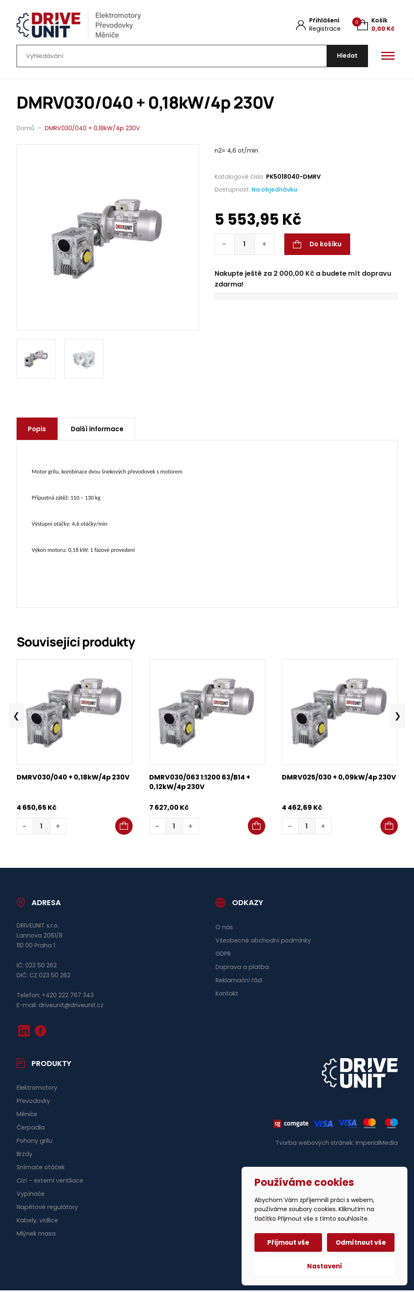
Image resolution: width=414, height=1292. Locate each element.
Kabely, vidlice (37, 1221)
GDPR (223, 954)
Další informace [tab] (99, 430)
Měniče (27, 1115)
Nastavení (324, 1266)
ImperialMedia (377, 1143)
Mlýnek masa (36, 1234)
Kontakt (226, 994)
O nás (224, 928)
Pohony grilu (34, 1142)
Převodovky (33, 1102)
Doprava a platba (242, 968)
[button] (124, 827)
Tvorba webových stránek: (315, 1143)
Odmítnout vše (361, 1242)
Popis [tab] (38, 430)
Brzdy (24, 1155)
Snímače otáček (41, 1168)
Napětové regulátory (47, 1208)
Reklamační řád (238, 981)
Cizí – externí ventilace (50, 1181)
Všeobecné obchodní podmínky (263, 941)
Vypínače (31, 1194)
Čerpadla (31, 1128)
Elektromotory (37, 1089)
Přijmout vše (289, 1242)
